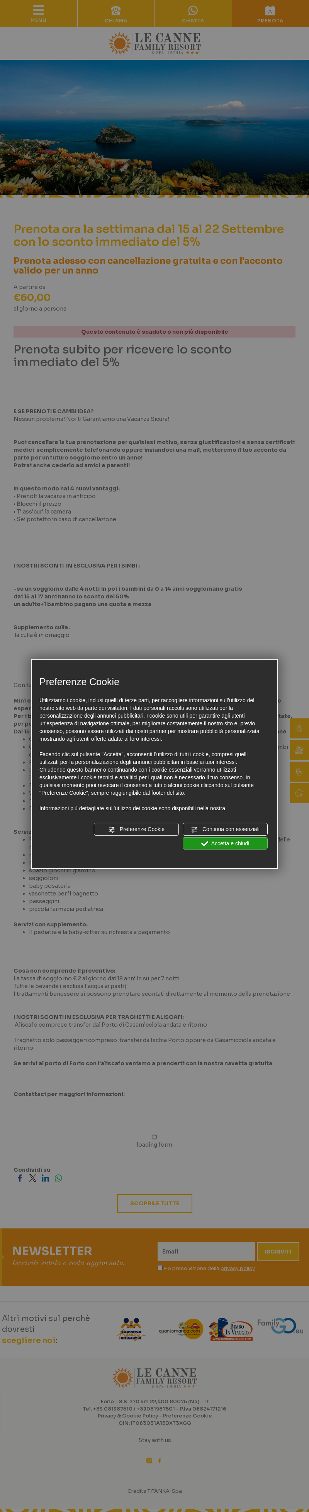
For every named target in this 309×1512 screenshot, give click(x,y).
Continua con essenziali (225, 829)
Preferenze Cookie (136, 829)
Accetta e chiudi (225, 843)
